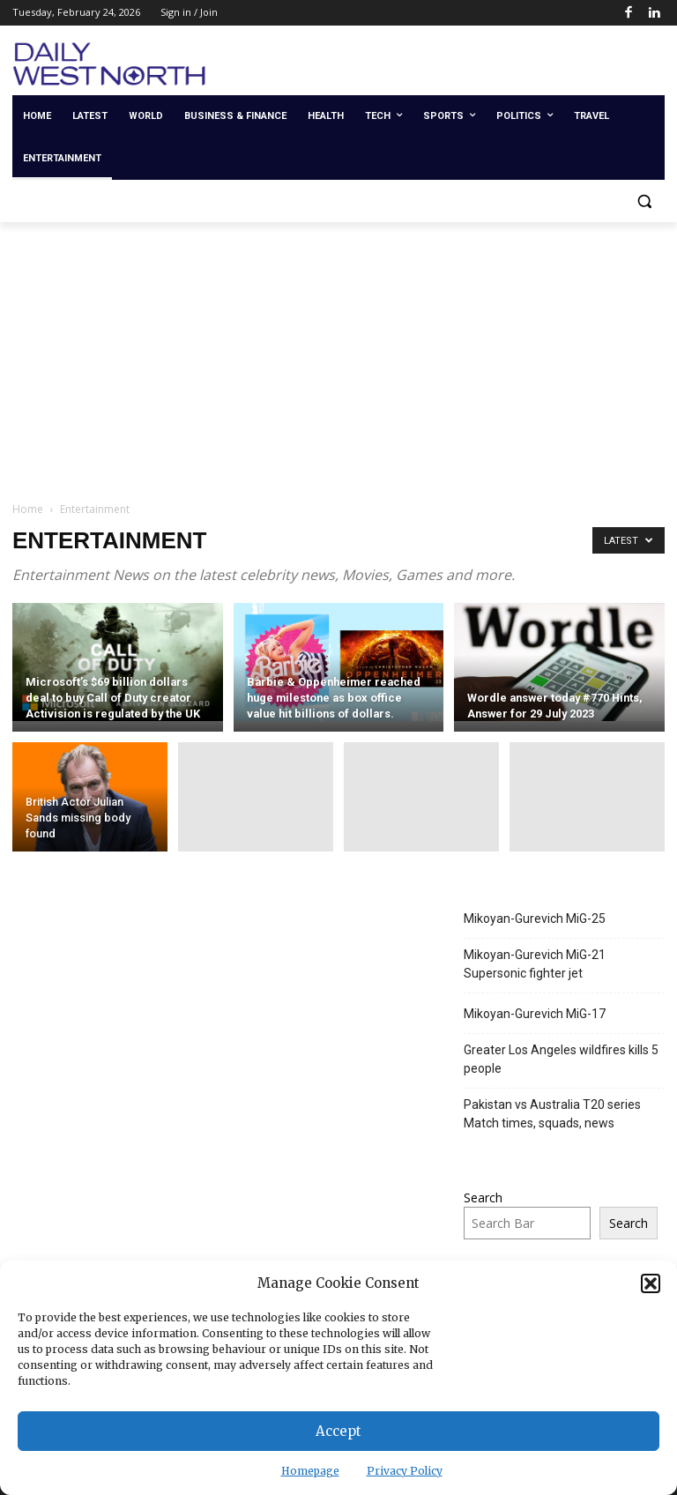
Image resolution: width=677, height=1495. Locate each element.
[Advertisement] (338, 354)
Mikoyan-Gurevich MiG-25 (535, 918)
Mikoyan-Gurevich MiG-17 (535, 1014)
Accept (338, 1431)
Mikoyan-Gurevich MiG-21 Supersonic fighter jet (535, 964)
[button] (650, 1283)
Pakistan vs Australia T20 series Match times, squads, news (552, 1113)
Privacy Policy (405, 1470)
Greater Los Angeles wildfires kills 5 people (561, 1059)
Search (483, 1197)
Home (27, 509)
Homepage (310, 1470)
